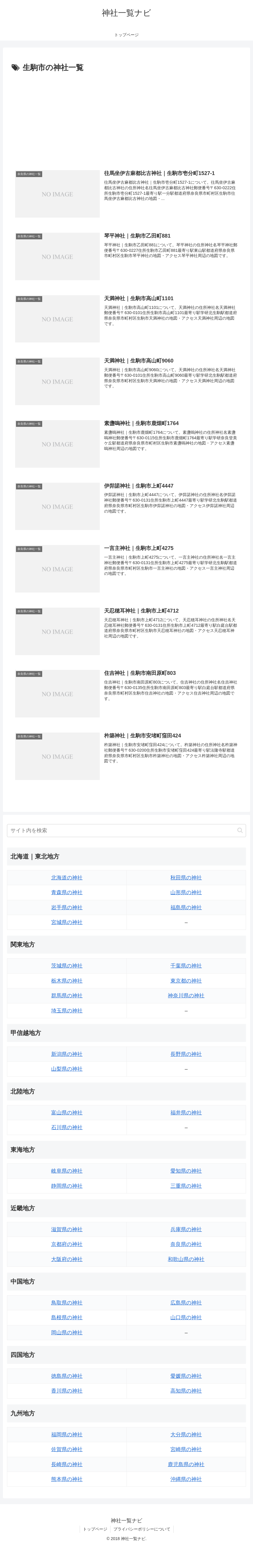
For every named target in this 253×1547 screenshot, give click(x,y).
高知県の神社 (186, 1391)
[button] (240, 830)
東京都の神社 (186, 981)
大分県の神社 (186, 1434)
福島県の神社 (186, 907)
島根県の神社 (67, 1317)
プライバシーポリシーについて (141, 1529)
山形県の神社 (186, 892)
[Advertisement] (126, 117)
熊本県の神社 (67, 1479)
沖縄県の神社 (186, 1479)
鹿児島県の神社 (186, 1464)
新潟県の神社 (67, 1054)
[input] (126, 830)
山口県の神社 (186, 1317)
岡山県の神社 (67, 1332)
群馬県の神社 (67, 995)
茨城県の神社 (67, 966)
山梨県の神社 (67, 1069)
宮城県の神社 (67, 922)
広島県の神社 (186, 1303)
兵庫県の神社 (186, 1229)
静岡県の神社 (67, 1186)
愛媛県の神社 (186, 1376)
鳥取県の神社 (67, 1303)
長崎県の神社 (67, 1464)
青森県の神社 (67, 892)
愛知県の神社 (186, 1171)
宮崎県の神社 (186, 1449)
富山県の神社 (67, 1113)
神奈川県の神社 (186, 995)
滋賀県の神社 (67, 1229)
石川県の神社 (67, 1127)
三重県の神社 (186, 1186)
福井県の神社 (186, 1113)
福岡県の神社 (67, 1434)
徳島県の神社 (67, 1376)
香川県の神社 (67, 1391)
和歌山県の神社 (186, 1259)
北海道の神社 (67, 878)
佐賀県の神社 (67, 1449)
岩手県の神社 (67, 907)
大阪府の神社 (67, 1259)
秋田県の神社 (186, 878)
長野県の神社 (186, 1054)
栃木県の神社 (67, 981)
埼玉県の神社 (67, 1011)
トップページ (95, 1529)
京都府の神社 (67, 1244)
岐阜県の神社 (67, 1171)
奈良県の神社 (186, 1244)
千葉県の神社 (186, 966)
